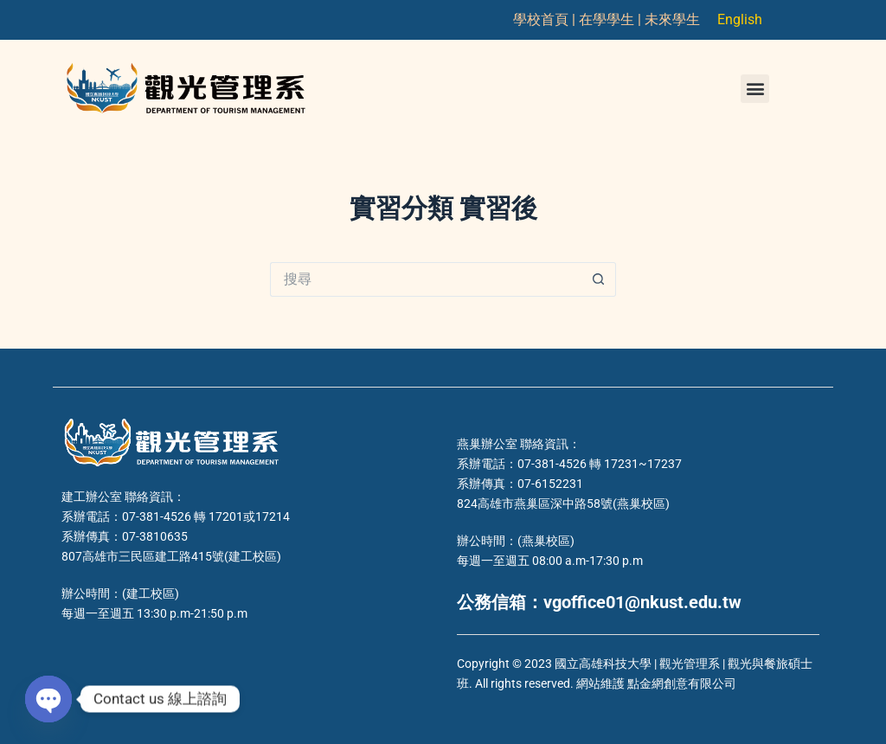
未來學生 (672, 19)
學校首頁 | (546, 19)
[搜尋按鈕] (598, 279)
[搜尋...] (425, 279)
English (739, 19)
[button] (755, 88)
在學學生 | (612, 19)
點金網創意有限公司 (681, 683)
